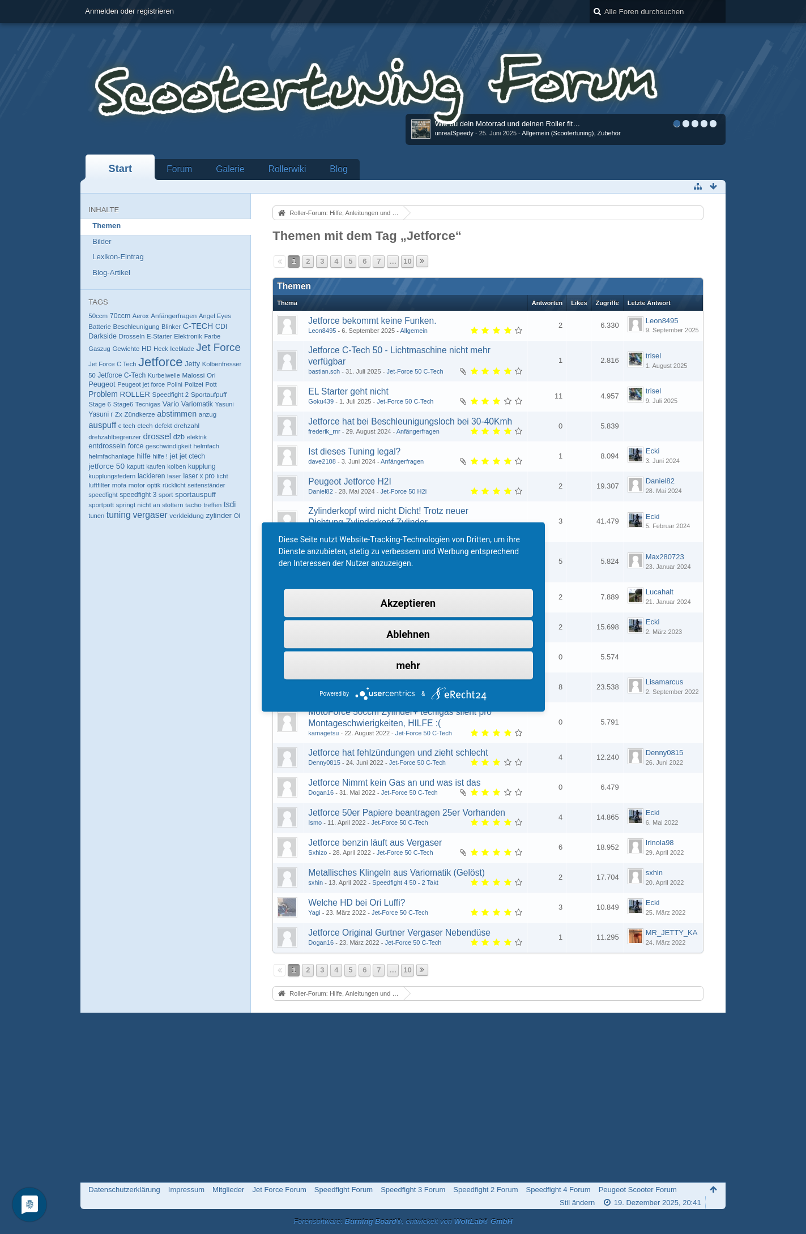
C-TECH (198, 326)
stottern (172, 505)
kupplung (202, 466)
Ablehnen (408, 634)
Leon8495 (322, 330)
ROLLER (135, 394)
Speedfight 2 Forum (485, 1189)
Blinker (171, 326)
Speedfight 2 (170, 394)
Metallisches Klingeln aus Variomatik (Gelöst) (396, 872)
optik (154, 485)
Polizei (194, 384)
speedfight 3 (138, 495)
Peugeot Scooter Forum (638, 1189)
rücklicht (174, 485)
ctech (144, 425)
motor (137, 485)
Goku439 (321, 401)
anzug (208, 414)
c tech (126, 425)
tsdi (230, 504)
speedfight (102, 494)
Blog (338, 169)
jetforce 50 (106, 466)
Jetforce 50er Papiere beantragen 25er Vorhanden (406, 812)
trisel (653, 356)
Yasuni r (100, 414)
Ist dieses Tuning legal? (354, 451)
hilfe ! (160, 456)
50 (91, 375)
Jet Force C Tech (112, 364)
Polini (174, 384)
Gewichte (125, 348)
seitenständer (206, 485)
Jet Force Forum (279, 1189)
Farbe (212, 336)
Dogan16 (321, 792)
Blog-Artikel (111, 272)
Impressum (186, 1189)
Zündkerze (139, 414)
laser (174, 476)
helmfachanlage (111, 456)
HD (146, 349)
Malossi (193, 375)
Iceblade (182, 348)
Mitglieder (228, 1189)
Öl (237, 515)
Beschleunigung (136, 326)
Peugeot (101, 384)
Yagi (314, 912)
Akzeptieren (408, 603)
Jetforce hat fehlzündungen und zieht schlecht (398, 752)
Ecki (653, 451)
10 (407, 261)
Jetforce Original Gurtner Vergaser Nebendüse (399, 932)
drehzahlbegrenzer (114, 437)
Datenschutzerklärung (124, 1189)
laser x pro (199, 476)
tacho (193, 504)
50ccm (98, 315)
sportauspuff (195, 494)
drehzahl (186, 425)
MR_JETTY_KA (672, 932)
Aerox (141, 315)
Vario (171, 404)
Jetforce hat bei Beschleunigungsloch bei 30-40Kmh (410, 421)
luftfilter (99, 485)
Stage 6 (99, 404)
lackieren (151, 476)
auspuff (102, 425)
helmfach (206, 446)
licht (222, 476)
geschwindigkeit (168, 446)
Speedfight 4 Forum (558, 1189)
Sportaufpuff (209, 394)
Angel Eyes (215, 315)
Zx (118, 414)
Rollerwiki (287, 169)
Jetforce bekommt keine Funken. (372, 320)
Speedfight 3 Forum (413, 1189)
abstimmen (177, 413)
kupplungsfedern (111, 476)
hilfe (144, 456)
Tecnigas (147, 404)
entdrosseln (107, 446)
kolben (176, 466)
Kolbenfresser (222, 364)
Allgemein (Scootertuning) (558, 133)
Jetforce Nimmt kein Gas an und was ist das (394, 782)
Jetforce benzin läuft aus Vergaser (375, 842)
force (136, 446)
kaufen (155, 466)
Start (120, 168)
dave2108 (322, 461)
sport (166, 494)
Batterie (99, 326)
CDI (221, 327)
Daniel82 (320, 491)
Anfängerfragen (174, 315)
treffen (212, 505)
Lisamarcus (664, 682)
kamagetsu (323, 733)
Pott (210, 384)
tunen (96, 515)
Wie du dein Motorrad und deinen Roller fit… (508, 123)
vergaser (150, 515)
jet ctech (192, 456)
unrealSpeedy (454, 133)
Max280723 (665, 556)
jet (174, 456)
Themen (106, 225)
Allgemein (414, 330)
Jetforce (160, 362)
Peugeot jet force (141, 384)
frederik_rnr (324, 431)
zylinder (219, 515)
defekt (163, 425)
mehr (408, 665)
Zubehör (609, 133)
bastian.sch (324, 371)
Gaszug (99, 348)
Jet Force (218, 347)
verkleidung (186, 516)
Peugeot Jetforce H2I (349, 481)
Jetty (192, 364)
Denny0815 (324, 762)
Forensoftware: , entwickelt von (403, 1221)
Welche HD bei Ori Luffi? (356, 902)
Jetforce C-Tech (121, 375)
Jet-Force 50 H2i (403, 491)
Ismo (315, 822)
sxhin (315, 882)
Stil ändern (577, 1202)
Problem (103, 394)
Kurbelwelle (164, 375)
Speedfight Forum (343, 1189)
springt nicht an (138, 505)
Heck (160, 348)
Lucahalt (659, 592)
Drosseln (132, 336)
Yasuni (224, 404)
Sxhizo (317, 852)
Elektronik (188, 336)
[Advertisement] (402, 1097)
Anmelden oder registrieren (129, 11)
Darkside (102, 336)
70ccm (120, 316)
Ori (211, 375)
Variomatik (197, 404)
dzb (179, 437)
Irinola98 (660, 842)
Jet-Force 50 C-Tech (415, 371)
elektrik (197, 437)
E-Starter (159, 336)
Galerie (230, 169)
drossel (157, 436)
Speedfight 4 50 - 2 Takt (405, 882)
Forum (179, 169)
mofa (119, 485)
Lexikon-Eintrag (117, 256)
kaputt (135, 466)
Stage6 (123, 404)
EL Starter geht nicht (348, 391)
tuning (118, 515)
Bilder (101, 241)
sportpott (101, 505)
